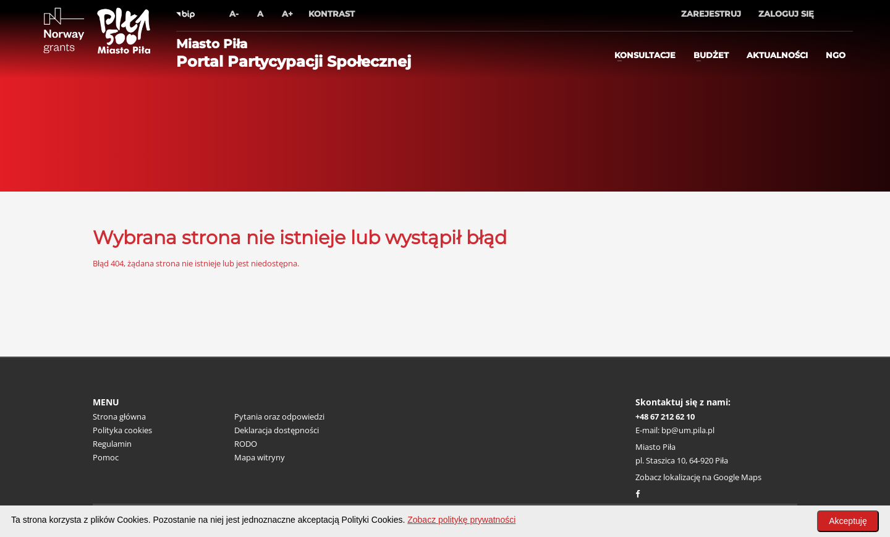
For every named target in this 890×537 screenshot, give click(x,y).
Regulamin (112, 443)
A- (234, 14)
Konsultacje (645, 55)
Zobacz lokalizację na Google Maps (698, 477)
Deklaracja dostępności (276, 430)
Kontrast (331, 14)
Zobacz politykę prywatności (461, 520)
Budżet (711, 55)
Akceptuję (848, 521)
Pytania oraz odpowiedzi (279, 416)
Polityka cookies (122, 430)
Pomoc (106, 457)
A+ (287, 14)
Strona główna (119, 416)
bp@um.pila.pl (687, 430)
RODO (245, 443)
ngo (836, 55)
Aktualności (777, 55)
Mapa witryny (259, 457)
